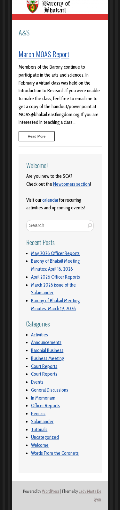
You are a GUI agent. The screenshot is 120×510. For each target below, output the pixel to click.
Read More (37, 136)
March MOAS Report (44, 54)
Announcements (46, 342)
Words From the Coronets (55, 453)
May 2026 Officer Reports (55, 253)
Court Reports (44, 366)
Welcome (40, 445)
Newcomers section (71, 184)
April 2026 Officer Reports (55, 277)
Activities (39, 335)
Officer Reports (45, 406)
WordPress (50, 491)
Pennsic (38, 413)
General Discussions (49, 390)
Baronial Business (47, 350)
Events (37, 382)
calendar (50, 200)
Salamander (42, 421)
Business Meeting (47, 358)
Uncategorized (45, 437)
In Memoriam (43, 398)
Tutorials (39, 429)
